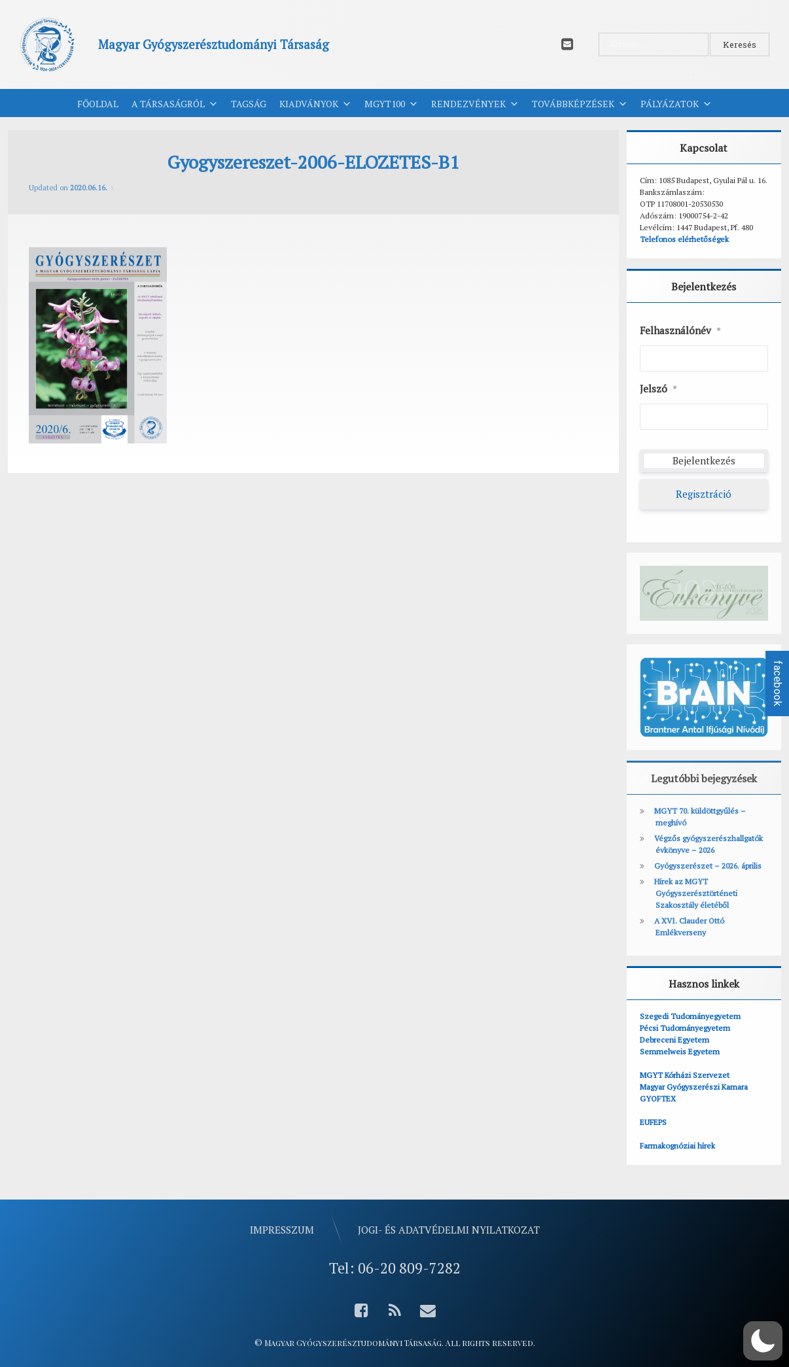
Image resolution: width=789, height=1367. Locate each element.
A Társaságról (175, 104)
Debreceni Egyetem (674, 1040)
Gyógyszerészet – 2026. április (708, 866)
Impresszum (282, 1229)
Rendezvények (475, 104)
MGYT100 (391, 104)
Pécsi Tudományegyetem (685, 1028)
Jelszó (658, 389)
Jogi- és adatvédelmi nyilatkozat (449, 1229)
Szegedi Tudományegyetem (690, 1016)
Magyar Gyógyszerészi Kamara (694, 1087)
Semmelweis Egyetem (680, 1051)
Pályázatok (676, 104)
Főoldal (97, 103)
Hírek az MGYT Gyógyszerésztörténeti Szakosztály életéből (695, 893)
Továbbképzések (579, 104)
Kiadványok (315, 104)
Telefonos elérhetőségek (684, 239)
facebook (777, 683)
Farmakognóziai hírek (677, 1146)
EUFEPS (653, 1122)
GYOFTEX (658, 1098)
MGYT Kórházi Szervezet (684, 1075)
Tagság (248, 103)
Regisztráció (703, 493)
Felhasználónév (680, 331)
